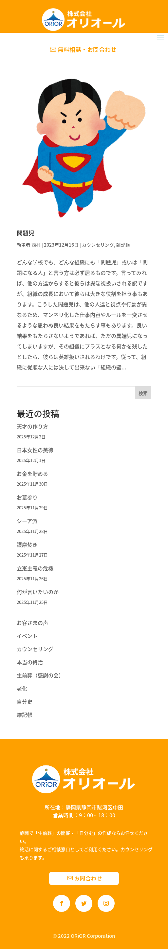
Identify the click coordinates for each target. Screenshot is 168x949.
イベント (27, 636)
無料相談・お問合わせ (87, 49)
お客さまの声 (32, 623)
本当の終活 (30, 662)
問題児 (25, 233)
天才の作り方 (32, 426)
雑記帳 (123, 244)
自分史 (24, 701)
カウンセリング (98, 244)
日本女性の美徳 (35, 450)
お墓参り (27, 497)
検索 (143, 393)
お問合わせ (88, 878)
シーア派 (27, 521)
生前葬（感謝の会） (40, 675)
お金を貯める (32, 473)
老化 (22, 688)
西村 (36, 244)
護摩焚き (27, 544)
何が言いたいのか (38, 592)
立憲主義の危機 (35, 568)
